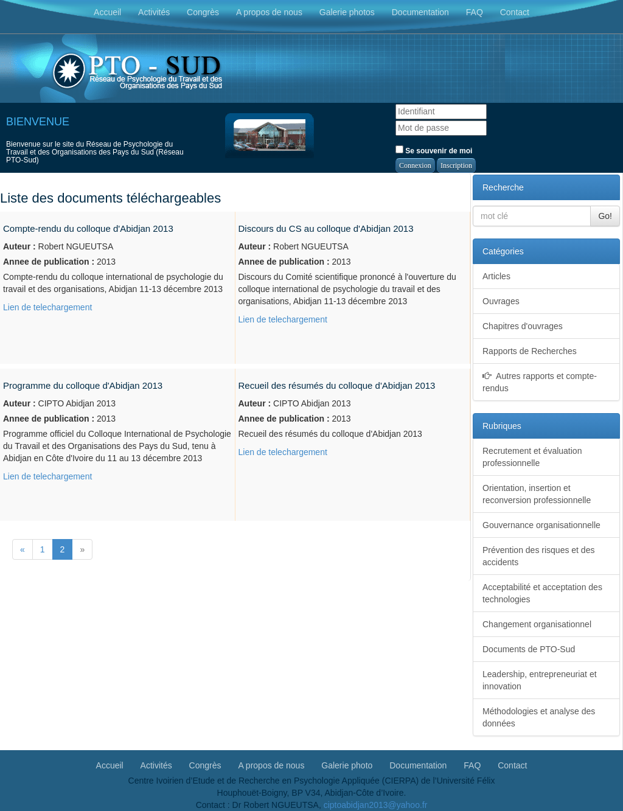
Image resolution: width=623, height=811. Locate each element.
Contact (514, 12)
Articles (496, 276)
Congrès (203, 12)
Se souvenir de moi (433, 150)
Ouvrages (501, 301)
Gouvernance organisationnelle (541, 525)
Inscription (456, 165)
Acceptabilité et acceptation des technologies (542, 593)
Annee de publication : (48, 261)
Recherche (503, 187)
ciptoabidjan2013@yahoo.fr (376, 805)
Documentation (420, 12)
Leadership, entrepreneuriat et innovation (539, 680)
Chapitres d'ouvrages (522, 326)
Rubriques (501, 426)
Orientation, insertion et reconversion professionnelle (536, 494)
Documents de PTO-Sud (528, 649)
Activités (154, 12)
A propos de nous (269, 12)
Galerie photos (347, 12)
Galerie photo (346, 765)
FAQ (474, 12)
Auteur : (19, 246)
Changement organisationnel (536, 624)
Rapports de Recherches (529, 351)
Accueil (107, 12)
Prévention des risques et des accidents (538, 556)
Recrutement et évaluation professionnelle (532, 457)
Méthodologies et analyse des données (538, 717)
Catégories (503, 251)
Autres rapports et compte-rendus (539, 382)
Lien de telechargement (47, 307)
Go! (605, 216)
